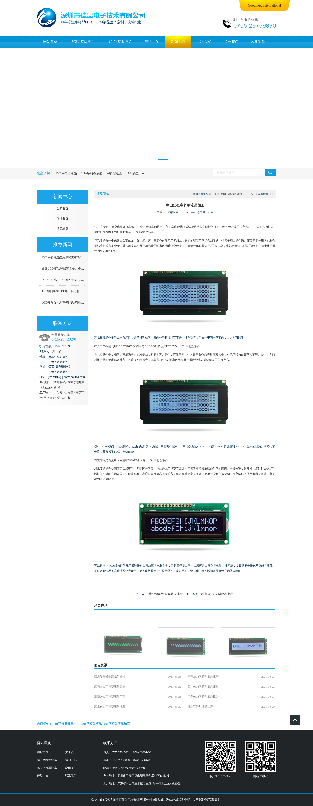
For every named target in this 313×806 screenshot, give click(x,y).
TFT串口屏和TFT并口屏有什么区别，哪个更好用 (74, 291)
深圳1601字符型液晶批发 (216, 594)
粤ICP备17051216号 (209, 799)
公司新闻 (63, 208)
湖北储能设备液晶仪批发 (166, 594)
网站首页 (50, 42)
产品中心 (151, 42)
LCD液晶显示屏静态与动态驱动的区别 (67, 302)
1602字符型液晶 (82, 42)
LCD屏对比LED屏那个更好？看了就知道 (69, 280)
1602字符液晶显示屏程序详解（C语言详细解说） (74, 257)
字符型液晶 (114, 173)
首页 (216, 193)
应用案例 (258, 42)
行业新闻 (63, 218)
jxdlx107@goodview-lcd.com (128, 767)
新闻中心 (178, 42)
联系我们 (205, 42)
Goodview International (264, 5)
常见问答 (63, 228)
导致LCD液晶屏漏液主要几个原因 (64, 268)
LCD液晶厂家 (135, 173)
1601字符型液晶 (119, 42)
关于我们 (231, 42)
